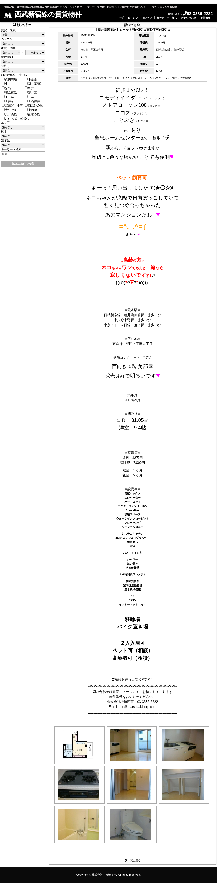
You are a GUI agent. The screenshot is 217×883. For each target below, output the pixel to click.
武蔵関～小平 (12, 105)
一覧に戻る (132, 860)
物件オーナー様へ (167, 17)
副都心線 (32, 114)
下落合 (31, 79)
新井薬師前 (34, 83)
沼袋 (6, 88)
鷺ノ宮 (31, 92)
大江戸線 (9, 110)
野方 (29, 88)
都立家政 (9, 92)
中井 (6, 83)
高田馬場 (9, 79)
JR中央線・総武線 (15, 118)
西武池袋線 (34, 105)
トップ (120, 17)
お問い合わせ (188, 17)
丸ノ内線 (9, 114)
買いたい (147, 17)
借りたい (133, 17)
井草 (29, 96)
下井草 (8, 96)
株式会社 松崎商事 (104, 874)
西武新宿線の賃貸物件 (43, 14)
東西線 (31, 110)
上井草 (8, 101)
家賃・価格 (8, 48)
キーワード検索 (11, 149)
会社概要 (206, 17)
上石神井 (32, 101)
